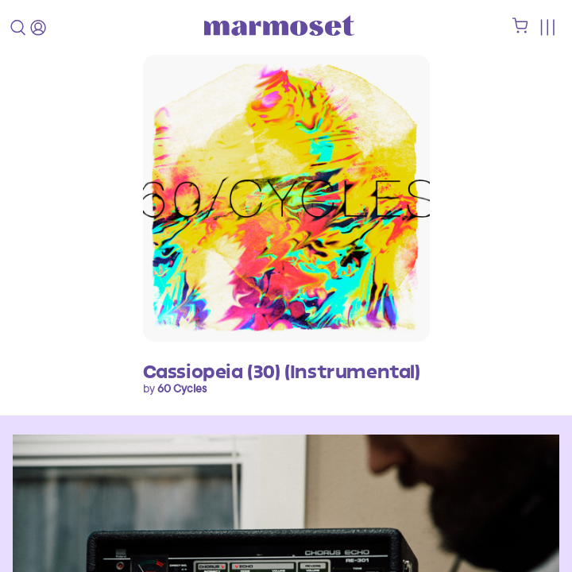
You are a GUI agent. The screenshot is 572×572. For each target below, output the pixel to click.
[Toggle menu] (547, 27)
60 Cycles (182, 388)
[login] (38, 28)
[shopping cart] (520, 29)
